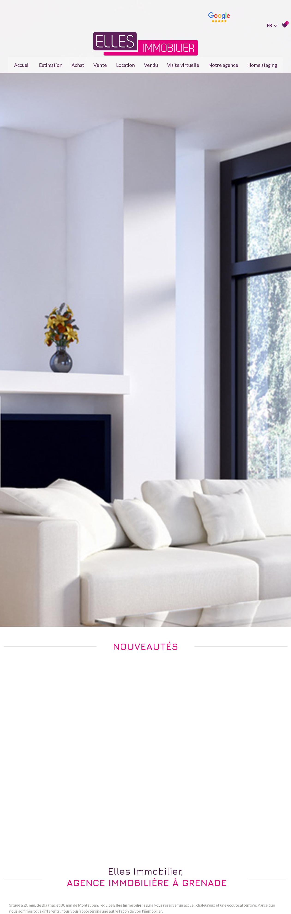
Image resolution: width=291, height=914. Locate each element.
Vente (100, 62)
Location (125, 62)
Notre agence (223, 62)
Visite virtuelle (183, 62)
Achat (78, 62)
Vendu (151, 62)
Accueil (22, 62)
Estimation (50, 62)
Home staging (262, 62)
